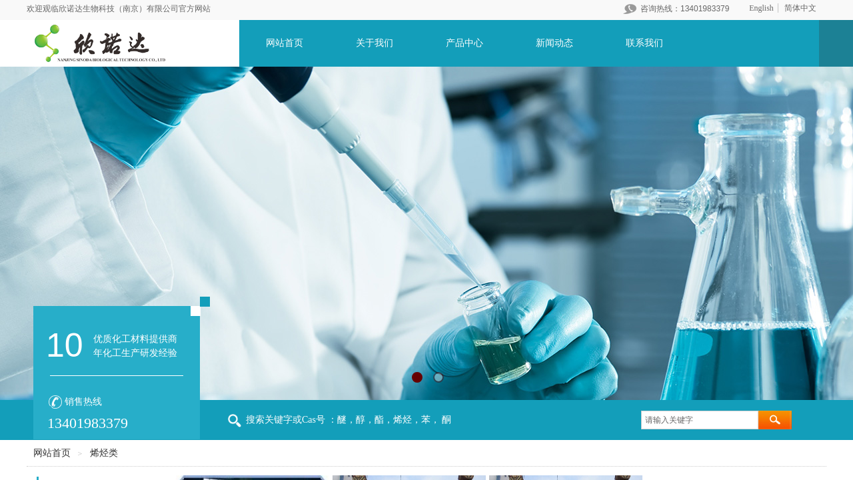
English (761, 8)
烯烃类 (104, 453)
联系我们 (644, 43)
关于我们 (374, 43)
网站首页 (284, 43)
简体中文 (800, 8)
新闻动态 (554, 43)
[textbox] (699, 420)
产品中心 (464, 43)
